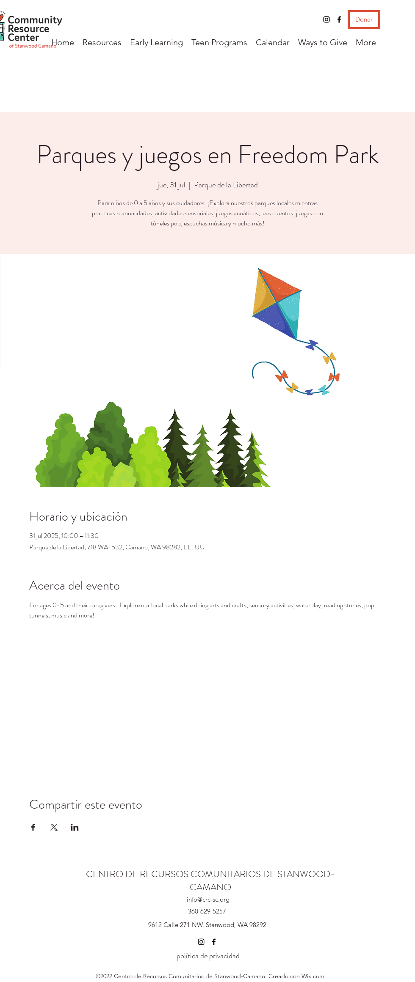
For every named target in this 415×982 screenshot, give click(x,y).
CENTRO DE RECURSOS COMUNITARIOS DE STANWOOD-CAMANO (210, 880)
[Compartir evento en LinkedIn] (75, 827)
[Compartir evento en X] (54, 827)
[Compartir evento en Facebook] (33, 827)
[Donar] (364, 19)
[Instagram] (326, 19)
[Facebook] (339, 19)
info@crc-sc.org (208, 899)
